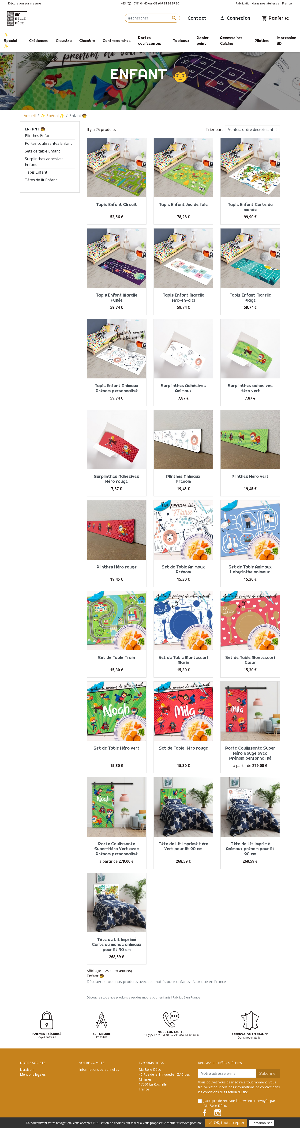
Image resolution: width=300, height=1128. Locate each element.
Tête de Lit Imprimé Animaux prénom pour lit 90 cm (250, 849)
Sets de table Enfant (42, 151)
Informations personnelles (99, 1069)
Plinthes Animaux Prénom (183, 479)
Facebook (204, 1112)
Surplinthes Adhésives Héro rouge (116, 479)
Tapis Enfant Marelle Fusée (116, 297)
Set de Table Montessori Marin (183, 660)
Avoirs (84, 1079)
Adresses (86, 1084)
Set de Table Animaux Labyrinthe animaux (250, 569)
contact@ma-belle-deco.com (161, 1114)
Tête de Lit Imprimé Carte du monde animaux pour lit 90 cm (116, 944)
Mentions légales (33, 1074)
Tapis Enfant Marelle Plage (250, 297)
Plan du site (29, 1099)
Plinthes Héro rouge (117, 567)
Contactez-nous (32, 1094)
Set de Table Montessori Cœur (250, 660)
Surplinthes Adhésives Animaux (183, 388)
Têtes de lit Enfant (41, 180)
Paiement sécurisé (34, 1089)
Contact (197, 18)
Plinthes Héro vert (250, 476)
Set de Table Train (116, 657)
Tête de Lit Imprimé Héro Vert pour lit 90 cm (183, 846)
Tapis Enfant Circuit (116, 204)
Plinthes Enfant (38, 135)
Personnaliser (262, 1123)
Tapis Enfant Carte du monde (250, 207)
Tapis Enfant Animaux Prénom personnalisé (116, 388)
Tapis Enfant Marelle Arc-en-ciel (183, 297)
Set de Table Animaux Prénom (183, 569)
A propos (27, 1084)
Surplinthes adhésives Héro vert (250, 388)
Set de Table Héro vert (116, 748)
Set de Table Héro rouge (183, 748)
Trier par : (214, 129)
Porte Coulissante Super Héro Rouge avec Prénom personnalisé (250, 753)
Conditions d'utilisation (37, 1079)
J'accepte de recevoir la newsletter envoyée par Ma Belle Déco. (239, 1103)
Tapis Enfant (36, 172)
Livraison (27, 1069)
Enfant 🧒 (35, 129)
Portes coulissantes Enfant (48, 143)
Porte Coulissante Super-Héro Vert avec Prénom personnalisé (116, 849)
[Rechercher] (152, 18)
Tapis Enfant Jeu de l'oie (183, 204)
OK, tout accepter (225, 1122)
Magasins (27, 1104)
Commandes (89, 1074)
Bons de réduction (93, 1089)
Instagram (217, 1112)
